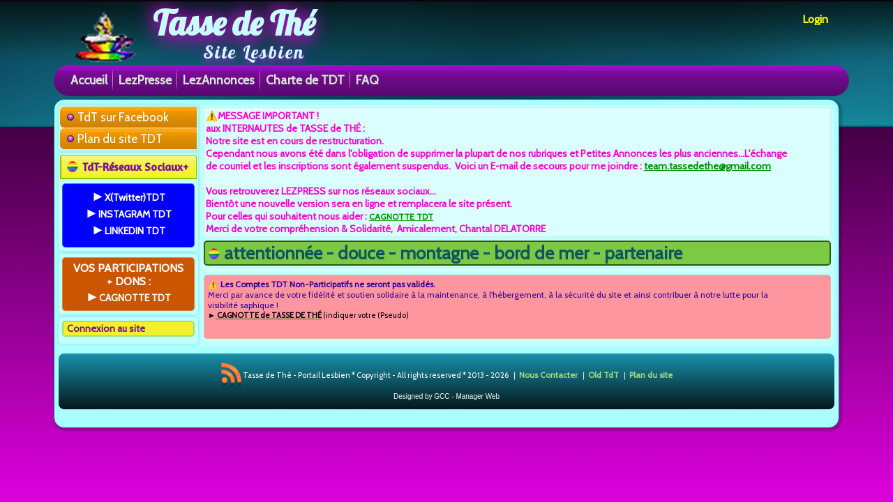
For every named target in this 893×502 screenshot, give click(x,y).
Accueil (88, 80)
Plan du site (651, 375)
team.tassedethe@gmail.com (707, 166)
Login (815, 19)
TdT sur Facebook (123, 117)
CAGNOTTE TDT (401, 216)
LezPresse (145, 80)
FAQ (367, 80)
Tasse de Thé (234, 23)
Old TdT (603, 375)
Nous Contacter (548, 375)
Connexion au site (106, 328)
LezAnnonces (219, 80)
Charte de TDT (305, 80)
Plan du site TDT (120, 139)
